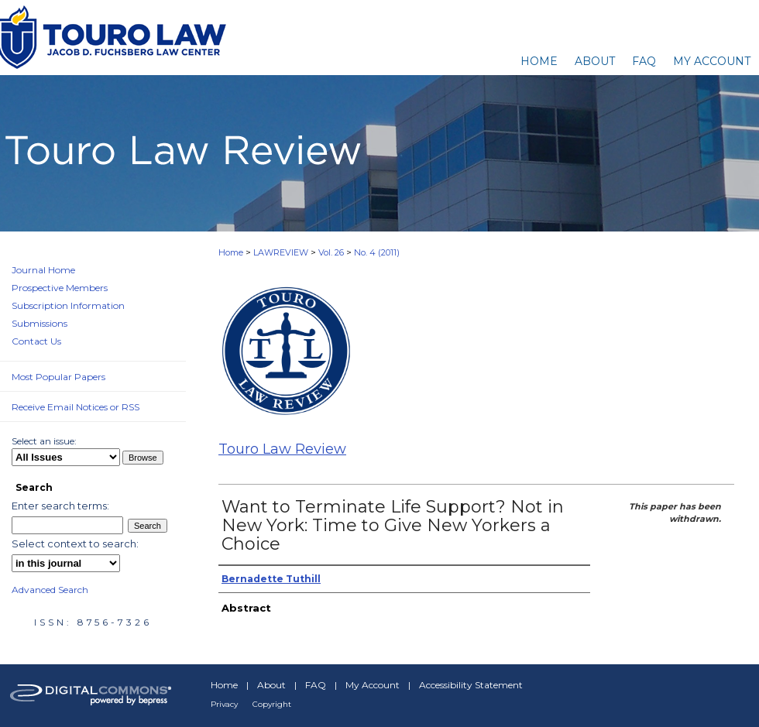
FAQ (315, 685)
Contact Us (36, 341)
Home (230, 252)
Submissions (39, 323)
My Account (372, 685)
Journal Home (43, 270)
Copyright (271, 704)
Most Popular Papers (58, 376)
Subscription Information (68, 305)
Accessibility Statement (471, 685)
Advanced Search (50, 589)
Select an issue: (44, 441)
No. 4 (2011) (377, 252)
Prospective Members (60, 287)
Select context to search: (75, 543)
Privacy (224, 704)
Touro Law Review (282, 449)
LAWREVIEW (280, 252)
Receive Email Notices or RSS (75, 407)
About (271, 685)
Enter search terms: (60, 505)
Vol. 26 (331, 252)
